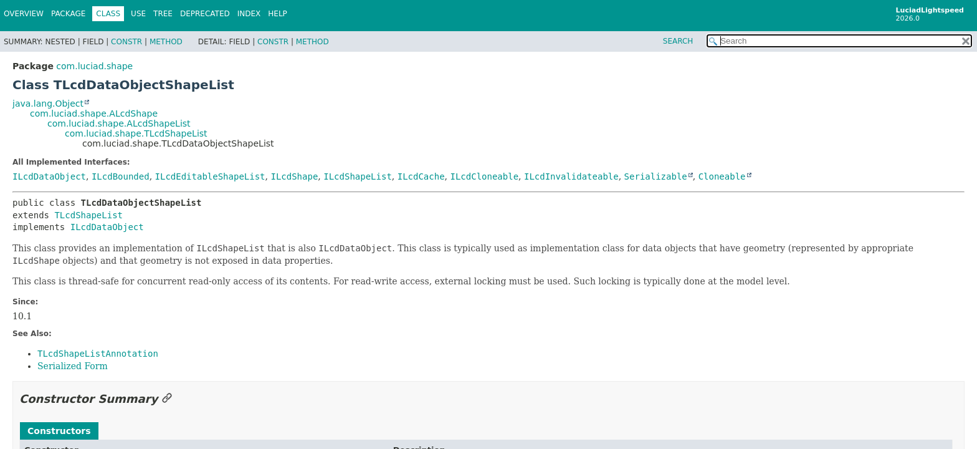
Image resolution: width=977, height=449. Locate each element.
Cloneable (722, 176)
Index (249, 13)
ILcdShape (294, 176)
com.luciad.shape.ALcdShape (94, 113)
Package (68, 13)
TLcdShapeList (88, 215)
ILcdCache (421, 176)
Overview (24, 13)
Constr (126, 41)
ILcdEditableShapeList (210, 176)
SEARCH (678, 41)
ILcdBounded (121, 176)
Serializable (655, 176)
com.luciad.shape (94, 66)
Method (166, 41)
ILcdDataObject (49, 176)
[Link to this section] (167, 398)
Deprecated (205, 13)
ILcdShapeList (357, 176)
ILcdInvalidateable (571, 176)
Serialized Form (72, 366)
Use (138, 13)
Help (277, 13)
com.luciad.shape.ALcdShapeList (119, 123)
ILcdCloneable (484, 176)
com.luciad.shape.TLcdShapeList (136, 133)
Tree (163, 13)
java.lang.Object (47, 104)
